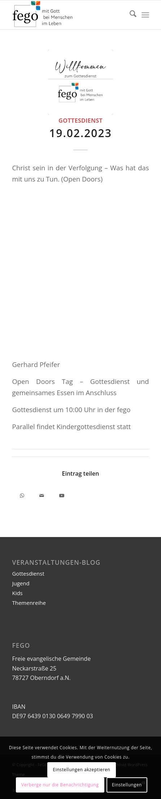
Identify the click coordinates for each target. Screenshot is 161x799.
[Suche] (129, 14)
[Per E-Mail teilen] (42, 494)
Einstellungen (127, 785)
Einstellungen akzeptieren (81, 770)
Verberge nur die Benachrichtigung (60, 785)
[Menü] (145, 14)
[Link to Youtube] (61, 494)
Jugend (20, 583)
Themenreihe (28, 602)
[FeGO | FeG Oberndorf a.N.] (66, 14)
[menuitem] (129, 14)
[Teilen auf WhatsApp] (22, 494)
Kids (17, 593)
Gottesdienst (80, 120)
